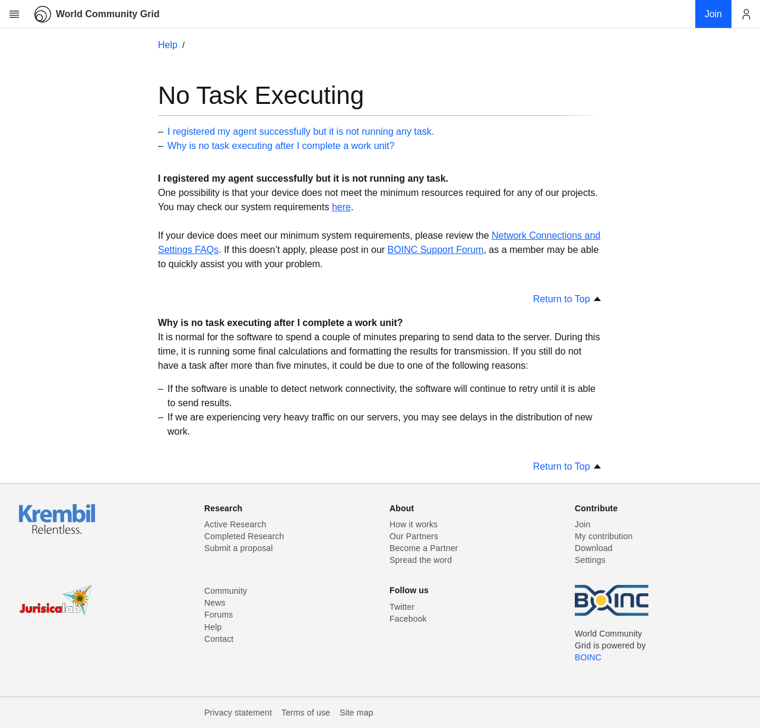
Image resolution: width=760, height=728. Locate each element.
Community (225, 591)
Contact (218, 639)
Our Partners (414, 536)
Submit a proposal (238, 548)
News (215, 602)
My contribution (603, 536)
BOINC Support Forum (436, 250)
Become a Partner (424, 548)
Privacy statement (238, 712)
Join (582, 524)
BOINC (588, 657)
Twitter (402, 607)
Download (594, 548)
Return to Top (567, 299)
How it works (414, 524)
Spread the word (421, 560)
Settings (590, 560)
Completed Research (244, 536)
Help (168, 45)
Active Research (235, 524)
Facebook (408, 618)
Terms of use (305, 712)
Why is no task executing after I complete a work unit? (280, 146)
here (341, 207)
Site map (356, 712)
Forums (218, 614)
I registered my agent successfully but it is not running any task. (300, 131)
